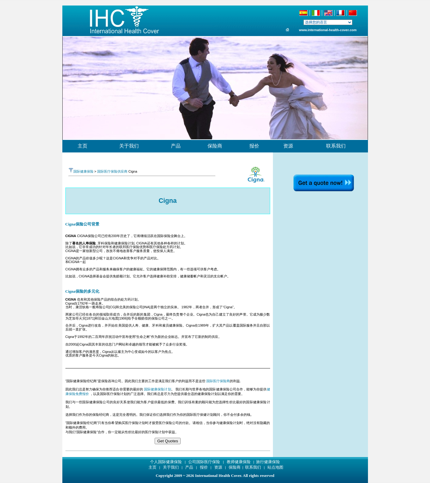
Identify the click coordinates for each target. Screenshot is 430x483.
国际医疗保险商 (218, 381)
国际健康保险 (81, 171)
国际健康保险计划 (157, 389)
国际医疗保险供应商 (112, 171)
